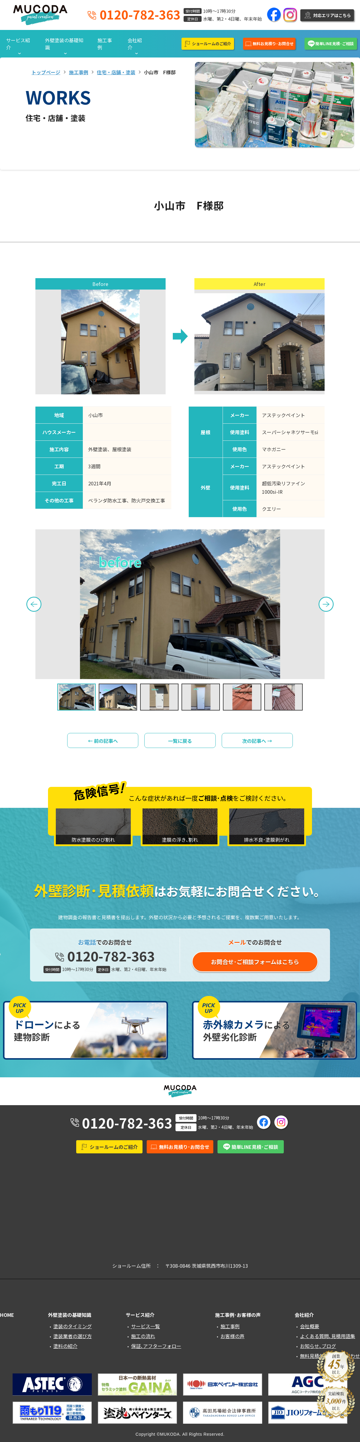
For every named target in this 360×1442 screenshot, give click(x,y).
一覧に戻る (180, 740)
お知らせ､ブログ (318, 1345)
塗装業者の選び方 (72, 1336)
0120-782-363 (140, 14)
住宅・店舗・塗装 (116, 72)
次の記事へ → (257, 740)
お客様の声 (232, 1336)
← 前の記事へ (103, 740)
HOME (7, 1314)
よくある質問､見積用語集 (327, 1336)
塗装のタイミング (72, 1326)
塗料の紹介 (65, 1345)
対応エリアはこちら (332, 15)
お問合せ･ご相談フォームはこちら (255, 962)
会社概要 (309, 1326)
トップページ (46, 72)
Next (326, 604)
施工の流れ (143, 1336)
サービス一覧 (145, 1326)
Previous (33, 604)
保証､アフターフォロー (156, 1345)
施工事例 (105, 44)
